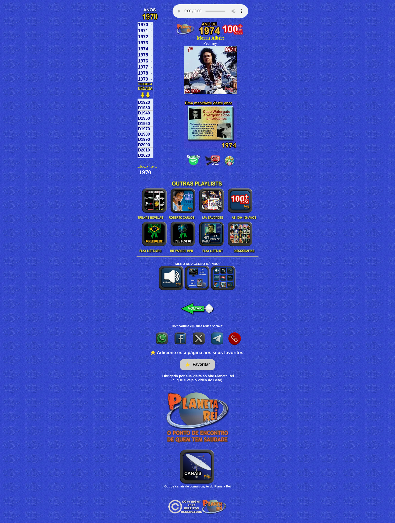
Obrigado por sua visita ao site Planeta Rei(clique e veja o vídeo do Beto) (198, 378)
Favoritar (197, 364)
